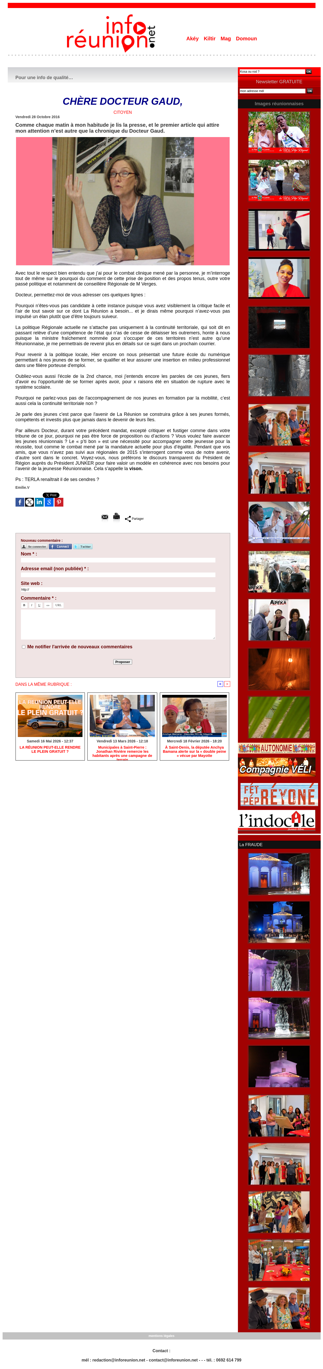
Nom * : (29, 553)
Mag (226, 38)
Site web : (32, 583)
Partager (134, 518)
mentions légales (161, 1335)
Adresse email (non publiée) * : (55, 568)
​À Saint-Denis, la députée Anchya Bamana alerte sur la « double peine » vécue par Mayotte (194, 752)
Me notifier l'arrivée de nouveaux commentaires (79, 646)
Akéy (193, 38)
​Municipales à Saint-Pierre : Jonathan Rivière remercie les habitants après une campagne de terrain (122, 752)
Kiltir (210, 38)
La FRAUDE (250, 844)
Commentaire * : (39, 598)
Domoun (246, 38)
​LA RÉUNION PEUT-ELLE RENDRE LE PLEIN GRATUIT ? (50, 750)
